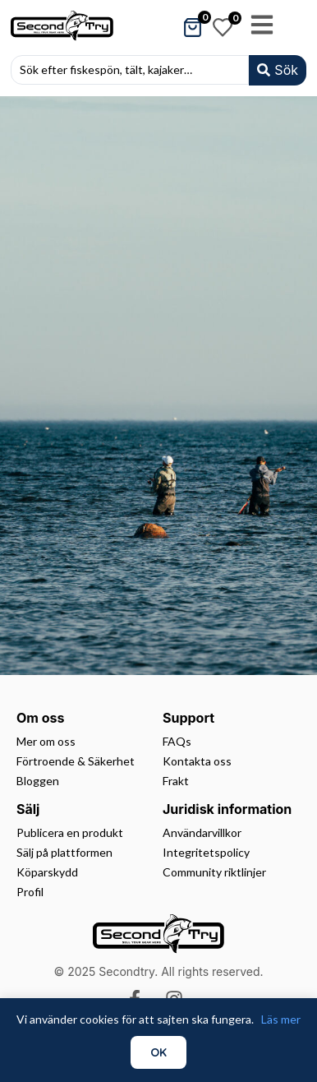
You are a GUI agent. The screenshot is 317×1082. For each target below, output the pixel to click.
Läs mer (281, 1019)
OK (158, 1052)
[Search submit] (277, 70)
